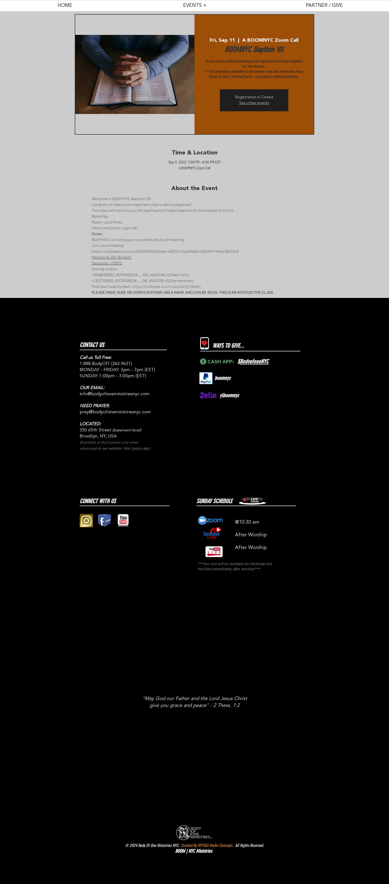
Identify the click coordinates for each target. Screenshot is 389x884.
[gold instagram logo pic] (86, 520)
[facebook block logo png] (104, 520)
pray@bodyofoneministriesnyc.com (115, 412)
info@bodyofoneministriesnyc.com (115, 394)
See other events (254, 103)
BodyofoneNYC (254, 361)
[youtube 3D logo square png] (123, 520)
